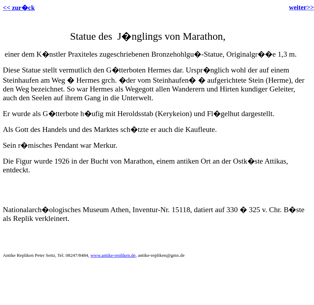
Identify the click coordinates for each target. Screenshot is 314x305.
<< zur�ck (19, 7)
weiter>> (301, 7)
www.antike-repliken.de (113, 255)
